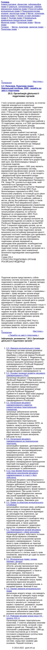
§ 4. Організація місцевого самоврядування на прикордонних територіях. (22, 441)
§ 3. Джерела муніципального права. (23, 348)
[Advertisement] (23, 54)
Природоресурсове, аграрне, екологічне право (20, 12)
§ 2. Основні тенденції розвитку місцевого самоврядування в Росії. (25, 374)
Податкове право (25, 22)
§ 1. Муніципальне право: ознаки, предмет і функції (21, 560)
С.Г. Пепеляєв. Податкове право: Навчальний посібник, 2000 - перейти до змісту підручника (21, 88)
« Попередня (6, 81)
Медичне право (8, 22)
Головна (5, 27)
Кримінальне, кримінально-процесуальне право (19, 19)
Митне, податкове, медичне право (27, 27)
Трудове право (15, 18)
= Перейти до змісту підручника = (23, 335)
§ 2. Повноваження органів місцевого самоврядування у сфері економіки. (23, 531)
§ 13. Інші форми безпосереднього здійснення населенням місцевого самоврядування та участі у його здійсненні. (22, 474)
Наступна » (38, 81)
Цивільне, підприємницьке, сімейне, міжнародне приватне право (21, 8)
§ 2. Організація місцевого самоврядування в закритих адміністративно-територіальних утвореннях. (21, 406)
